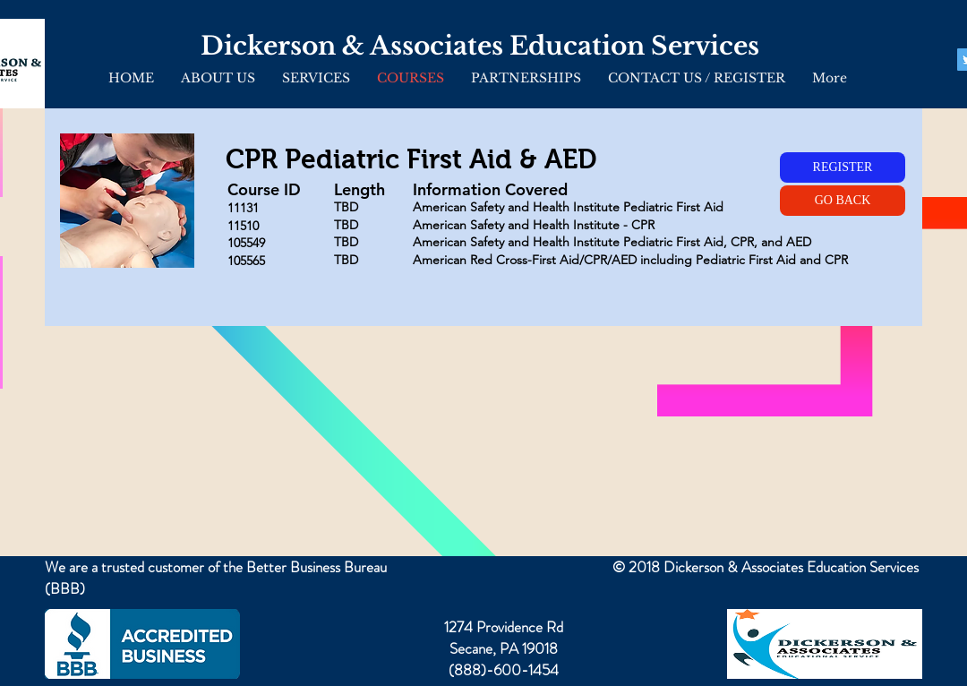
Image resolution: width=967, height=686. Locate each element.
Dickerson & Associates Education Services (480, 46)
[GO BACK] (842, 200)
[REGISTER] (842, 167)
